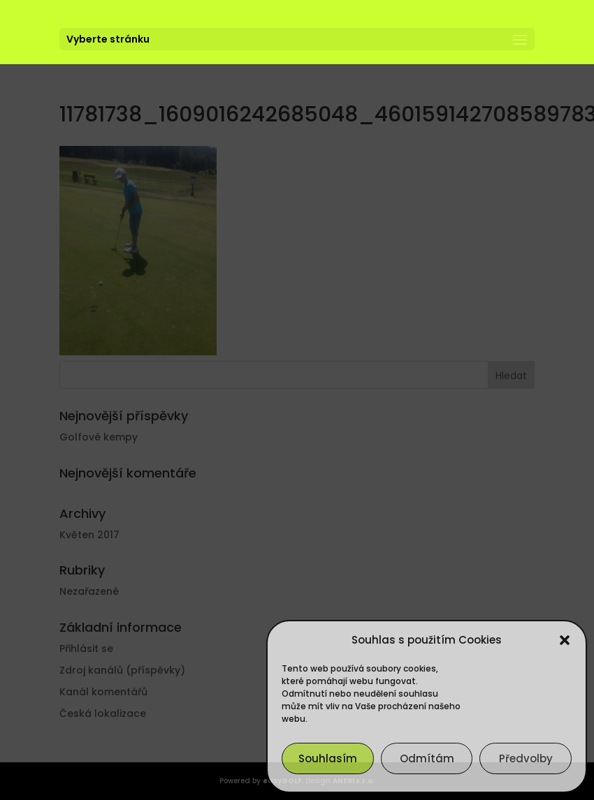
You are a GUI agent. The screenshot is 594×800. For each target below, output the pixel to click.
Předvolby (526, 758)
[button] (565, 640)
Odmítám (427, 758)
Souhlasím (327, 758)
